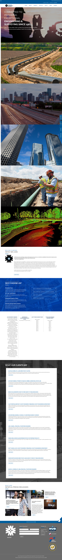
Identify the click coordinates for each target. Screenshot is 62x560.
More (47, 497)
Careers (55, 5)
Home (26, 5)
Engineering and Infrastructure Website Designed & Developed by (37, 557)
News (51, 5)
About (30, 5)
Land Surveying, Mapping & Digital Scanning (43, 291)
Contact (43, 534)
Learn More (16, 274)
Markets (35, 5)
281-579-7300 (46, 2)
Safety (46, 5)
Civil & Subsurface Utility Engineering (42, 288)
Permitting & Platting (38, 298)
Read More (11, 409)
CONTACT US (52, 2)
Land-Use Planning (37, 294)
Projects (41, 5)
